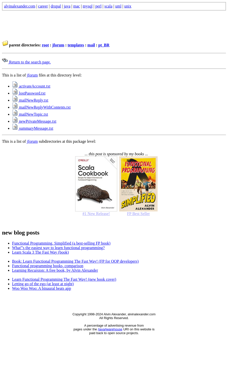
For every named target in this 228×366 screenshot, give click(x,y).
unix (127, 6)
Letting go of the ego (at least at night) (43, 284)
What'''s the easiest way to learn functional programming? (58, 248)
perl (98, 6)
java (67, 6)
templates (76, 45)
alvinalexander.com (19, 6)
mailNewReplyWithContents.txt (41, 107)
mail (91, 45)
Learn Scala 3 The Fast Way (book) (40, 252)
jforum (58, 45)
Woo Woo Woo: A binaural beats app (41, 288)
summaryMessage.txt (32, 128)
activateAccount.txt (31, 86)
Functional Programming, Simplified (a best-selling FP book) (61, 243)
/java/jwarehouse (110, 329)
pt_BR (103, 45)
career (43, 6)
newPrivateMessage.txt (34, 121)
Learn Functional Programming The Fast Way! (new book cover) (64, 279)
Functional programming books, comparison (47, 266)
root (45, 45)
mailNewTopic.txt (30, 114)
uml (118, 6)
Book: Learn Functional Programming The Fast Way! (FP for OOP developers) (75, 261)
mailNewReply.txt (30, 100)
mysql (87, 6)
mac (76, 6)
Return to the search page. (26, 62)
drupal (56, 6)
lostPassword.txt (28, 93)
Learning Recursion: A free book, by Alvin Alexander (55, 270)
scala (108, 6)
